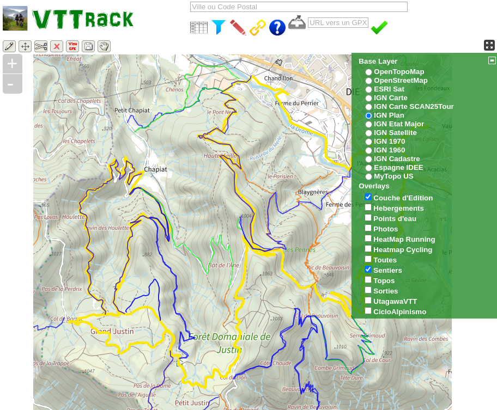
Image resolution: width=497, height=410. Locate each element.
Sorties (385, 291)
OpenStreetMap (401, 80)
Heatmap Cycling (402, 250)
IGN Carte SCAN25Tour (413, 106)
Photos (385, 229)
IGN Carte (390, 98)
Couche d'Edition (403, 198)
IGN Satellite (395, 132)
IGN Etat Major (399, 124)
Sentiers (387, 270)
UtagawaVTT (395, 301)
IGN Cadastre (397, 159)
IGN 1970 (389, 141)
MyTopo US (393, 176)
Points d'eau (394, 219)
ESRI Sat (389, 89)
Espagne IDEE (398, 167)
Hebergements (398, 208)
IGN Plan (389, 115)
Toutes (385, 260)
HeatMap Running (404, 239)
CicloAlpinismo (399, 312)
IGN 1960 (389, 150)
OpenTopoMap (399, 72)
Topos (384, 281)
